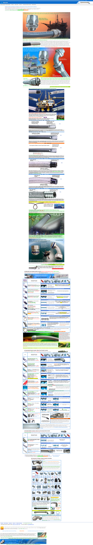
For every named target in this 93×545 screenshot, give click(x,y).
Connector (33, 481)
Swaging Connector (49, 488)
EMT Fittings (34, 488)
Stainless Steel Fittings (37, 482)
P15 (41, 476)
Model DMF (52, 488)
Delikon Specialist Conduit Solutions (5, 4)
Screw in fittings (41, 482)
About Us (20, 4)
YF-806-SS (24, 385)
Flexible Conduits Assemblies (41, 509)
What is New (16, 4)
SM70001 (24, 310)
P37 (56, 476)
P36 (52, 476)
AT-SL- (24, 316)
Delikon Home (82, 0)
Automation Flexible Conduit (27, 4)
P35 (52, 490)
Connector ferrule (52, 482)
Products (12, 4)
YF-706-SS (24, 379)
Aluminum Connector (36, 475)
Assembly (24, 327)
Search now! (50, 456)
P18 (41, 477)
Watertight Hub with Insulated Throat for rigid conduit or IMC (56, 495)
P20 (59, 476)
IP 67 (61, 135)
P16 (45, 476)
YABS (33, 501)
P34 (49, 490)
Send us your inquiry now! (16, 524)
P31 (33, 490)
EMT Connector (39, 489)
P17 (49, 476)
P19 (45, 477)
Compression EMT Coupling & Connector (46, 495)
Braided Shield (34, 4)
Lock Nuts (57, 514)
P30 (37, 476)
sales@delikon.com (31, 524)
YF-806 (24, 362)
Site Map (86, 0)
